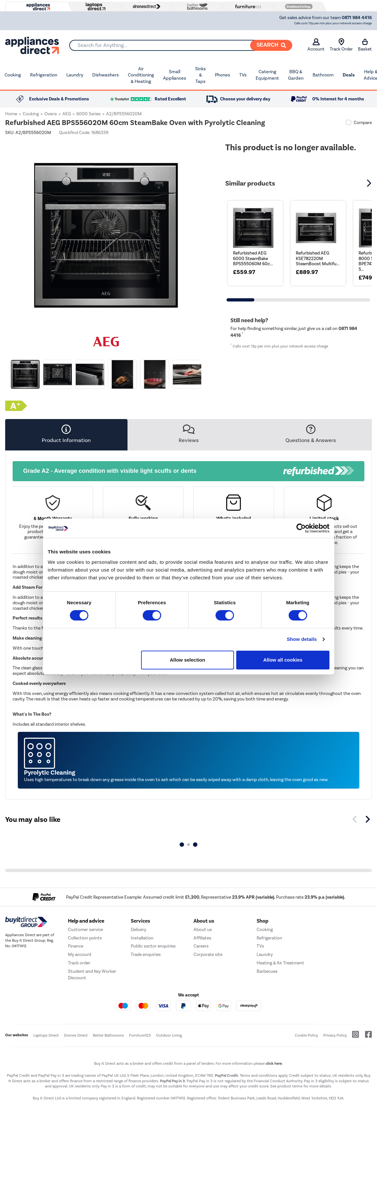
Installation (142, 938)
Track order (79, 963)
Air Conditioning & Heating (141, 75)
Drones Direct (76, 1035)
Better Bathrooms (108, 1035)
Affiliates (202, 938)
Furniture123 (140, 1035)
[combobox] (180, 45)
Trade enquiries (146, 954)
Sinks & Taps (200, 75)
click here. (274, 1063)
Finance (75, 946)
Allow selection (187, 660)
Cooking (13, 75)
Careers (201, 946)
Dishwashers (105, 75)
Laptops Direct (46, 1035)
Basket (365, 45)
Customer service (85, 929)
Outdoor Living (169, 1035)
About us (203, 929)
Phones (222, 75)
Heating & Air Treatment (280, 963)
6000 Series (88, 114)
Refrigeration (43, 75)
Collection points (85, 938)
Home (11, 114)
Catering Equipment (267, 75)
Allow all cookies (283, 660)
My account (80, 954)
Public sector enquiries (153, 946)
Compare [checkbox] (363, 122)
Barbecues (267, 971)
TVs (243, 75)
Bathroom (323, 75)
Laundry (74, 75)
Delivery (138, 929)
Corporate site (208, 954)
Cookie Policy (306, 1035)
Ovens (50, 114)
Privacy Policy (335, 1035)
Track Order (341, 45)
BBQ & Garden (296, 75)
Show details (302, 639)
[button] (370, 183)
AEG (66, 114)
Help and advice (86, 921)
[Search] (271, 45)
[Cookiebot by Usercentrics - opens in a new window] (301, 528)
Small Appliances (174, 75)
